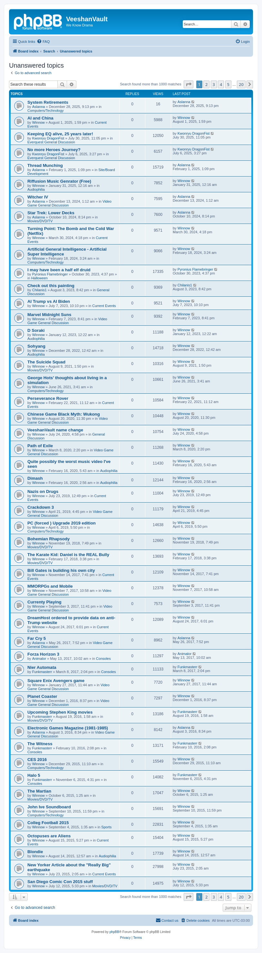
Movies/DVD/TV (40, 221)
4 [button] (221, 84)
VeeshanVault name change (55, 430)
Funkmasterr (42, 672)
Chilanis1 (39, 290)
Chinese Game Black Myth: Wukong (63, 414)
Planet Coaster (42, 696)
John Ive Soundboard (49, 806)
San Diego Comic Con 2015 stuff (60, 881)
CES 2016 (37, 759)
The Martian (39, 791)
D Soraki (36, 330)
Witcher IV (37, 197)
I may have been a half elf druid (59, 269)
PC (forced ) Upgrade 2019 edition (61, 523)
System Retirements (47, 102)
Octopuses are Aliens (49, 835)
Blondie (35, 851)
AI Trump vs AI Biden (48, 301)
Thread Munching (45, 165)
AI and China (40, 118)
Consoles (103, 658)
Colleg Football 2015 (48, 822)
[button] (188, 84)
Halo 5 (33, 775)
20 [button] (241, 84)
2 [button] (206, 84)
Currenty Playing (44, 602)
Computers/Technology (45, 110)
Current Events (104, 306)
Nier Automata (41, 667)
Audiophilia (36, 189)
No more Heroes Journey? (54, 149)
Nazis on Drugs (42, 491)
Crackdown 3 (40, 507)
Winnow (38, 122)
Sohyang (36, 346)
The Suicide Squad (46, 362)
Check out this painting (50, 285)
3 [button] (214, 84)
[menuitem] (43, 41)
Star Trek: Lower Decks (50, 212)
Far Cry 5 (36, 638)
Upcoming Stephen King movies (59, 712)
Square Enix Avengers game (55, 680)
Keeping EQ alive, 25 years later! (60, 133)
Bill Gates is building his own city (61, 570)
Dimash (35, 478)
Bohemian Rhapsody (48, 538)
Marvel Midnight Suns (49, 314)
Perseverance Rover (47, 398)
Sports (106, 827)
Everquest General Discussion (51, 142)
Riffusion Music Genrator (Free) (59, 181)
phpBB (114, 932)
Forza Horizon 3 (43, 654)
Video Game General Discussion (67, 321)
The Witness (40, 743)
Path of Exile (40, 445)
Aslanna (38, 107)
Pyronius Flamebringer (50, 274)
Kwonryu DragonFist (48, 138)
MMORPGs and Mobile (50, 586)
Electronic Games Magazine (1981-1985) (67, 728)
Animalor (39, 658)
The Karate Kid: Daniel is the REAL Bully (68, 554)
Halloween (39, 278)
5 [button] (228, 84)
